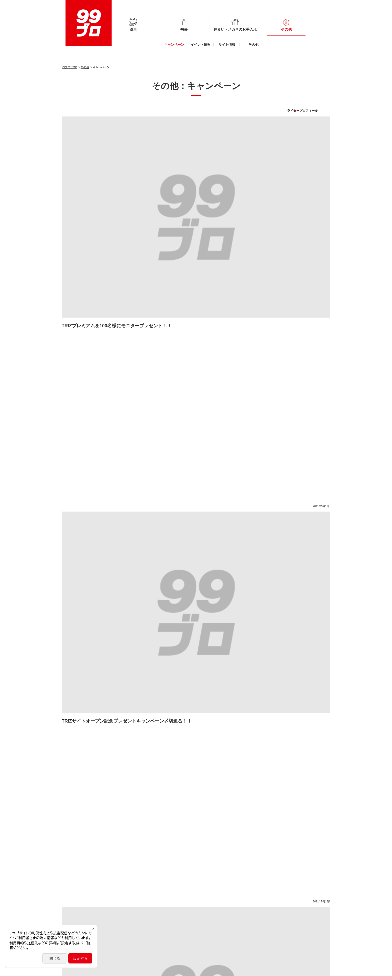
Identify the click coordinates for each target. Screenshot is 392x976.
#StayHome (278, 716)
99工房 (271, 919)
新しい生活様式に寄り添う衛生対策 (227, 716)
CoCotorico (274, 935)
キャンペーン (174, 45)
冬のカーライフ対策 (83, 751)
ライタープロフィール (311, 103)
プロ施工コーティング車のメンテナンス (99, 728)
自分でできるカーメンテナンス (168, 728)
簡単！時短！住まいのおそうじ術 (273, 728)
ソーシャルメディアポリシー (99, 969)
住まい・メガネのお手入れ (235, 29)
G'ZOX (271, 924)
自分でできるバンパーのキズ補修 (94, 716)
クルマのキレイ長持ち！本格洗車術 (181, 751)
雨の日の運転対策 (184, 739)
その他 (286, 29)
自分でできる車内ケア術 (87, 762)
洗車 (133, 29)
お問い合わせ (133, 969)
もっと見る (196, 351)
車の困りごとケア (220, 728)
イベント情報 (201, 45)
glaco (270, 909)
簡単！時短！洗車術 (303, 739)
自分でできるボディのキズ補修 (246, 751)
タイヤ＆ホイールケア (85, 739)
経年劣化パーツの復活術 (138, 762)
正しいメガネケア (126, 751)
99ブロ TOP (69, 67)
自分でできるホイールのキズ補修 (160, 716)
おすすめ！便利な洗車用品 (136, 739)
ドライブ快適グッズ (299, 751)
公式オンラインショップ (283, 930)
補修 (184, 29)
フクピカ (273, 914)
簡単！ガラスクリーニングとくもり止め (242, 739)
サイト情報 (227, 45)
